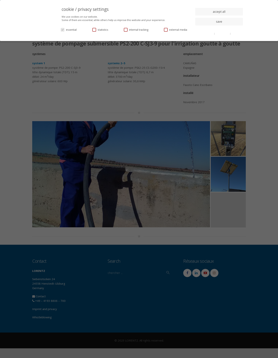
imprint (235, 33)
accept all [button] (219, 12)
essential (69, 29)
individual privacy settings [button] (219, 29)
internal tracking (136, 29)
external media (175, 29)
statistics (100, 29)
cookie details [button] (206, 33)
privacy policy (222, 33)
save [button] (219, 21)
